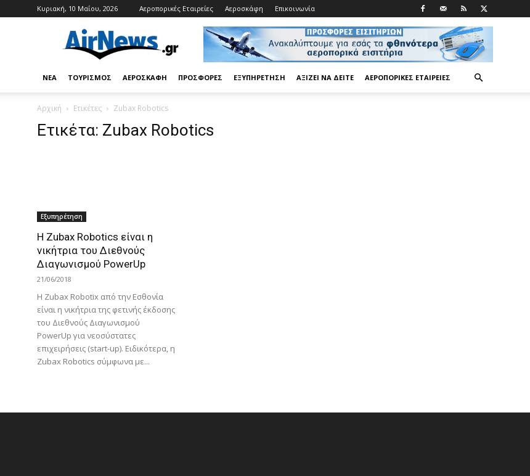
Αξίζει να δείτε (325, 77)
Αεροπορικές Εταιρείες (176, 8)
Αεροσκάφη (244, 8)
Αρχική (49, 108)
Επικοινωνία (295, 8)
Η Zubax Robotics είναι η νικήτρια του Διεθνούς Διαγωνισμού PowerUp (95, 250)
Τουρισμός (90, 77)
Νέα (50, 77)
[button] (478, 78)
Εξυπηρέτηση (259, 77)
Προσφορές (200, 77)
